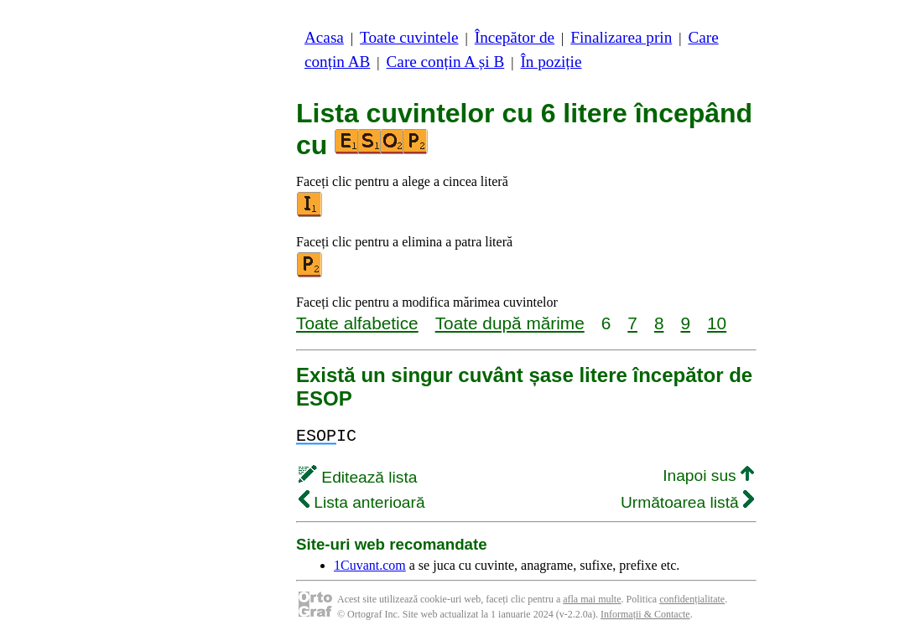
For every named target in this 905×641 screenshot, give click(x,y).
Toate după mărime (510, 323)
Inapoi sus (708, 475)
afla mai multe (592, 599)
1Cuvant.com (370, 565)
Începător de (514, 37)
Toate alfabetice (357, 323)
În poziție (550, 61)
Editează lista (358, 477)
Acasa (324, 37)
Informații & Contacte (645, 614)
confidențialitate (692, 599)
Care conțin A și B (446, 61)
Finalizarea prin (621, 37)
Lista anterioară (362, 502)
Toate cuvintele (409, 37)
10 (716, 323)
